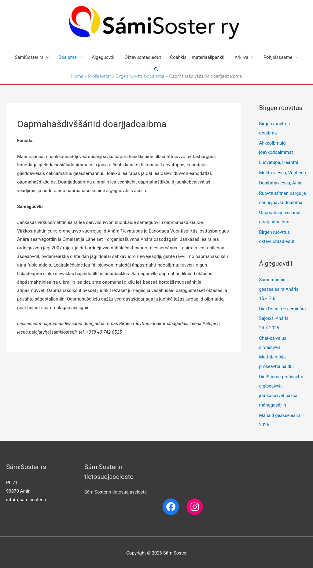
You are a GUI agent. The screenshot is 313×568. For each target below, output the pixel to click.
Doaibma (67, 57)
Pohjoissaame (278, 57)
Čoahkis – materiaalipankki (197, 57)
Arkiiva (242, 57)
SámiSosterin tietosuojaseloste (116, 490)
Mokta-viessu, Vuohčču (282, 173)
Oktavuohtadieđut (143, 57)
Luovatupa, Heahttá (279, 163)
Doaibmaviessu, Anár (280, 184)
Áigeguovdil (104, 57)
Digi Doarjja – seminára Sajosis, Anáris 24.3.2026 (283, 319)
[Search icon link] (156, 69)
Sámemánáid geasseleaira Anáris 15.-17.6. (279, 290)
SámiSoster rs (29, 57)
